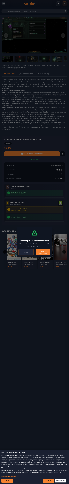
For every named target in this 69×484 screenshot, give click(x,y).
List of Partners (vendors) (8, 476)
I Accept (7, 480)
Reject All (48, 480)
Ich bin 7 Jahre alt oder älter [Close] (43, 252)
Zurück (26, 252)
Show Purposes (60, 480)
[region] (34, 467)
